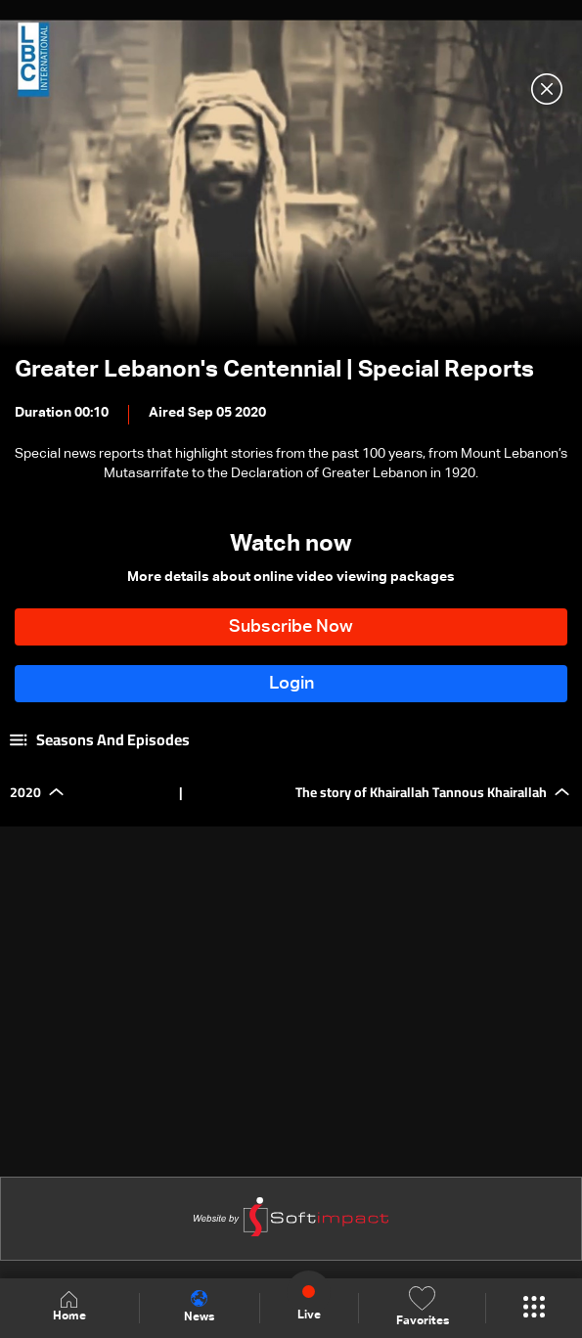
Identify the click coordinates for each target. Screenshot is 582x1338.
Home (69, 1307)
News (199, 1306)
